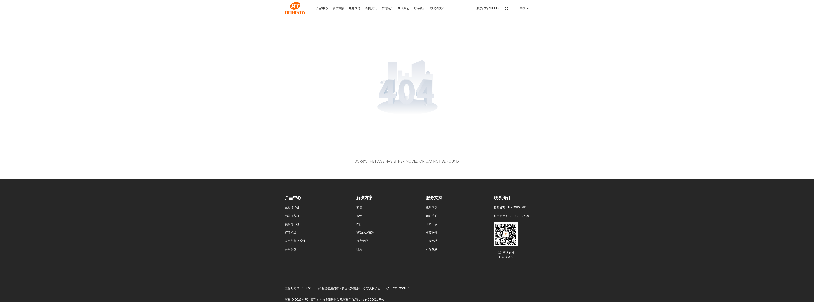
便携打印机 (292, 224)
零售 (359, 207)
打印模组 (290, 232)
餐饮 (359, 216)
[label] (322, 8)
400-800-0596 (518, 216)
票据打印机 (292, 207)
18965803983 (517, 207)
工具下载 (431, 224)
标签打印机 (292, 216)
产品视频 (431, 249)
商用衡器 (290, 249)
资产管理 (362, 241)
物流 (359, 249)
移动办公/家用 (365, 232)
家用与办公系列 (295, 241)
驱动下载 (431, 207)
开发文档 (431, 241)
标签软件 (431, 232)
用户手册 (431, 216)
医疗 (359, 224)
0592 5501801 (400, 288)
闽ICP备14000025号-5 (370, 300)
